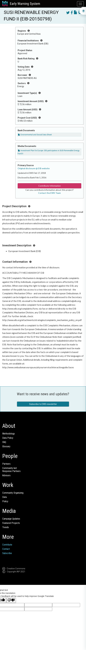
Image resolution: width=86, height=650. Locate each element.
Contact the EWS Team (49, 193)
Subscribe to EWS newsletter (43, 404)
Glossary (6, 446)
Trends (5, 527)
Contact (6, 548)
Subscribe (7, 553)
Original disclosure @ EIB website (34, 168)
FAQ (4, 442)
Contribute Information (49, 185)
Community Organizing (12, 492)
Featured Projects (11, 523)
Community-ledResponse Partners (11, 470)
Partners (6, 463)
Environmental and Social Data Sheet (35, 135)
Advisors (6, 475)
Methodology (8, 433)
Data (4, 497)
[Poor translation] (11, 600)
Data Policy (7, 437)
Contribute (7, 544)
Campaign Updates (11, 518)
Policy (5, 501)
